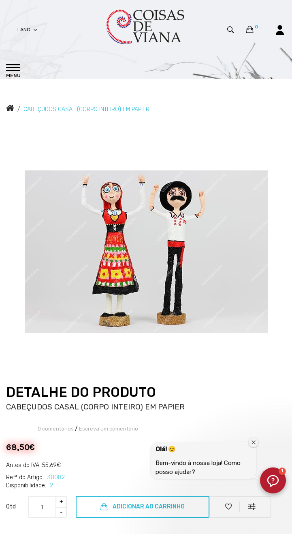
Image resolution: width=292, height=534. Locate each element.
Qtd (11, 506)
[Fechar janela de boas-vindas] (253, 442)
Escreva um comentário (108, 429)
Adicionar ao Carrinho (142, 507)
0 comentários (56, 429)
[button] (273, 480)
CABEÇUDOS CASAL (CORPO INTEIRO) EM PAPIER (86, 109)
